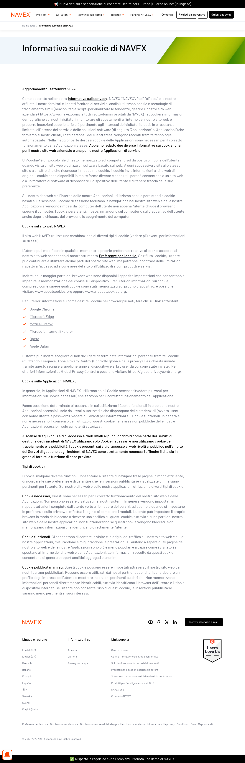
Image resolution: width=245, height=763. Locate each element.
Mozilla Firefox (41, 324)
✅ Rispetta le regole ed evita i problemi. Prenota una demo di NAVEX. (122, 759)
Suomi (26, 702)
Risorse (116, 22)
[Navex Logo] (21, 22)
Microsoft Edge (42, 316)
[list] (224, 11)
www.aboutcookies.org (53, 291)
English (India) (30, 709)
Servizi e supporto (90, 22)
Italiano (26, 669)
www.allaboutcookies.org (105, 291)
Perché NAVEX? (140, 22)
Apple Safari (39, 346)
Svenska (27, 696)
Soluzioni (62, 22)
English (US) (29, 650)
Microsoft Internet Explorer (51, 331)
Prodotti (41, 22)
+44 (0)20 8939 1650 (197, 11)
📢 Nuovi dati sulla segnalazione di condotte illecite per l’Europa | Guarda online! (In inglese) (122, 4)
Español (26, 683)
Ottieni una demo (221, 22)
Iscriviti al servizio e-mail (203, 622)
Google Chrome (42, 309)
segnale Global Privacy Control (67, 361)
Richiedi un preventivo (192, 22)
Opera (34, 338)
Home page (28, 32)
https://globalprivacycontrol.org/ (154, 371)
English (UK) (29, 656)
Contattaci (168, 22)
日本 (24, 689)
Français (27, 676)
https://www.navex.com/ (60, 114)
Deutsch (27, 663)
